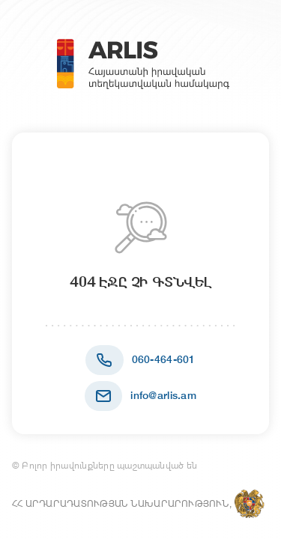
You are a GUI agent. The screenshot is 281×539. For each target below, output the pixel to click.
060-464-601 (164, 359)
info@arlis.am (163, 395)
